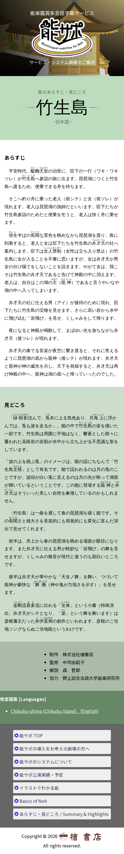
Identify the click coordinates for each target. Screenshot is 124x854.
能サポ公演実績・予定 (41, 774)
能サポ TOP (31, 735)
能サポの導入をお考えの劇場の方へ (54, 748)
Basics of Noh (33, 801)
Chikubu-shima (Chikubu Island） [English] (54, 711)
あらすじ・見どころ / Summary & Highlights (64, 814)
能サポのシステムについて (45, 761)
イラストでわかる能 (39, 788)
